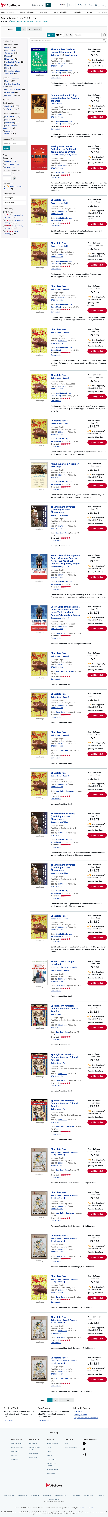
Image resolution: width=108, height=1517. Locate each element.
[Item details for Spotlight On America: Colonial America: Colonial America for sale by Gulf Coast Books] (39, 1015)
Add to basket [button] (97, 71)
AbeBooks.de (22, 1495)
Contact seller (56, 78)
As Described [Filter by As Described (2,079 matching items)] (11, 96)
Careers (49, 1451)
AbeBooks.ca (76, 1495)
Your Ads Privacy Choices (52, 1464)
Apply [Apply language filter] (6, 148)
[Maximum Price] (7, 178)
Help (102, 5)
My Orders (14, 1455)
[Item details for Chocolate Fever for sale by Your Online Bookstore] (39, 664)
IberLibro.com (88, 1495)
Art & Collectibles (60, 12)
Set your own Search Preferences (86, 1418)
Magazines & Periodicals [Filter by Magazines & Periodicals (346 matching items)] (10, 51)
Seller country (9, 203)
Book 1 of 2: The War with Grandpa (64, 967)
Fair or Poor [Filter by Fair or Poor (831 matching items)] (10, 92)
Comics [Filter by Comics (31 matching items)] (8, 56)
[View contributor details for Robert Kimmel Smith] (59, 203)
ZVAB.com (101, 1495)
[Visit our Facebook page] (84, 1444)
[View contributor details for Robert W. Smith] (58, 1014)
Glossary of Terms (80, 1415)
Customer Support (71, 1447)
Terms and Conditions (86, 1508)
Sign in (71, 5)
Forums (49, 1455)
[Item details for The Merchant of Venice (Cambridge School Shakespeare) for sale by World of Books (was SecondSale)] (39, 823)
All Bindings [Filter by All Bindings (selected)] (9, 103)
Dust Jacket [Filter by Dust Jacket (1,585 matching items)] (11, 123)
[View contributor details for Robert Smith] (56, 104)
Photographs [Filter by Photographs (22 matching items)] (10, 65)
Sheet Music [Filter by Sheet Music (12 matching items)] (10, 59)
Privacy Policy (51, 1459)
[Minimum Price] (7, 173)
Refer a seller (33, 1457)
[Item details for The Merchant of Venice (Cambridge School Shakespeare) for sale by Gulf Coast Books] (39, 517)
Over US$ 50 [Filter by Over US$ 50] (9, 167)
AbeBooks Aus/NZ (61, 1495)
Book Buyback (33, 1453)
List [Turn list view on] (50, 35)
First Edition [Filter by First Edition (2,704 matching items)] (11, 117)
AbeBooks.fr (35, 1495)
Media (49, 1447)
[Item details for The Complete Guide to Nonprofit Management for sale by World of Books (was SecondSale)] (39, 60)
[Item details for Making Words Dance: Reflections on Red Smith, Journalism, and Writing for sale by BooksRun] (39, 157)
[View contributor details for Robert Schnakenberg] (60, 567)
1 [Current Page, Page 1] (18, 29)
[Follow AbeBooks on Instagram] (84, 1454)
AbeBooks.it (47, 1495)
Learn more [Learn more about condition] (15, 78)
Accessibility (51, 1473)
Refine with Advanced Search (36, 21)
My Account (81, 5)
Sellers (89, 12)
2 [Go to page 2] (23, 29)
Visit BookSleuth (44, 1421)
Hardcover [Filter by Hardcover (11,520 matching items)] (11, 106)
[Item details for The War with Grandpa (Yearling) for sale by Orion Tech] (39, 972)
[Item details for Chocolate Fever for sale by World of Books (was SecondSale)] (39, 211)
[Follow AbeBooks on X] (84, 1449)
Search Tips (78, 1412)
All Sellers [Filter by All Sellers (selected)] (9, 212)
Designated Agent (52, 1469)
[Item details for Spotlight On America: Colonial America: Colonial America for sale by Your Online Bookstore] (39, 1110)
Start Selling (102, 12)
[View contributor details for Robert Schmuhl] (58, 155)
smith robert (16, 21)
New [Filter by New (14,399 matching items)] (9, 81)
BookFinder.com (54, 1500)
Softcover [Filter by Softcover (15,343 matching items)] (11, 109)
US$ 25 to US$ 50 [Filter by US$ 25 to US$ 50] (11, 164)
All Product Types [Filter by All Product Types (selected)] (11, 44)
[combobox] (38, 5)
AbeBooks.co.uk (9, 1495)
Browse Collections (27, 12)
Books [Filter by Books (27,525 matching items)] (9, 47)
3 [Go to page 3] (29, 29)
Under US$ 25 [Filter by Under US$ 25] (9, 161)
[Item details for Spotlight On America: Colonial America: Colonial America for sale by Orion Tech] (39, 1064)
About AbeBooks (52, 1443)
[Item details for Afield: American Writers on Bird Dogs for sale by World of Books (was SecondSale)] (39, 475)
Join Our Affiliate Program (34, 1448)
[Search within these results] (68, 40)
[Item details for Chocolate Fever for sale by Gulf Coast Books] (39, 743)
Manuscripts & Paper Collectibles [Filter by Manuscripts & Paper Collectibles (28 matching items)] (12, 72)
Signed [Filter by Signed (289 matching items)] (9, 120)
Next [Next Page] (36, 29)
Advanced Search (7, 12)
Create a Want (8, 1421)
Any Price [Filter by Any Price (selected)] (8, 158)
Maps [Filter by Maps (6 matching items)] (7, 68)
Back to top (54, 1433)
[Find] (48, 5)
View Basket (15, 1459)
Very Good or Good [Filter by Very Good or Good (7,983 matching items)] (14, 89)
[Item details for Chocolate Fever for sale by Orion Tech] (39, 705)
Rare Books (44, 12)
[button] (104, 40)
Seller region (8, 198)
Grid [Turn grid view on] (59, 35)
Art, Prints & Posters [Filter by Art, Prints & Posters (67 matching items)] (13, 62)
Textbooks (77, 12)
